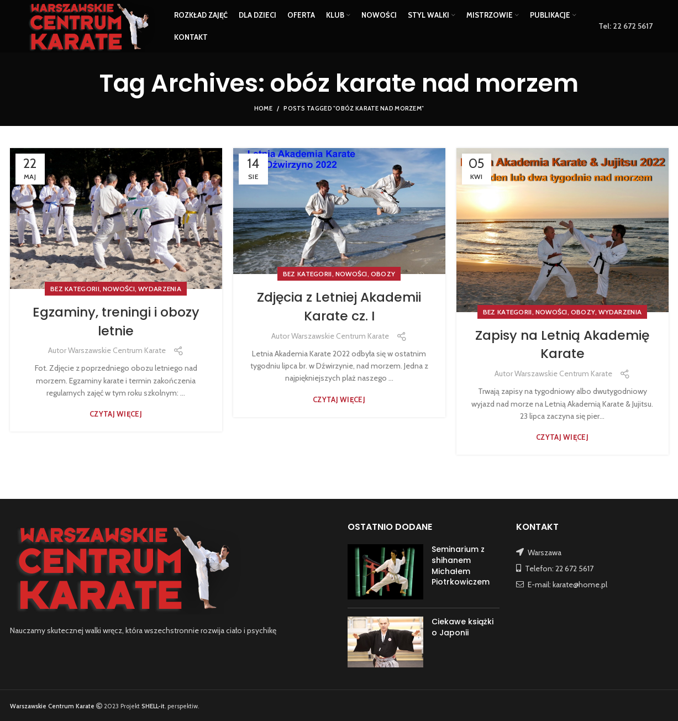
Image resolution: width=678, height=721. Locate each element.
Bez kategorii (74, 289)
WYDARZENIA (159, 289)
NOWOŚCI (119, 289)
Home (263, 108)
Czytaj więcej (116, 414)
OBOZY (383, 274)
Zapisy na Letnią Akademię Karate (562, 344)
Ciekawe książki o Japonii (462, 627)
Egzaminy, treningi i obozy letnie (115, 321)
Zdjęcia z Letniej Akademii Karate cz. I (339, 306)
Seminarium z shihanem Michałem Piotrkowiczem (461, 565)
